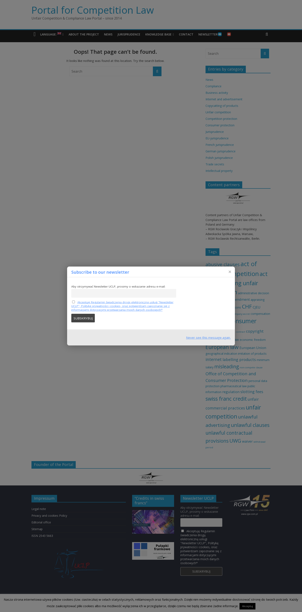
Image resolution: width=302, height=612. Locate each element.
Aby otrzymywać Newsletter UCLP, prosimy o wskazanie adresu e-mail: (118, 286)
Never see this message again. (208, 337)
